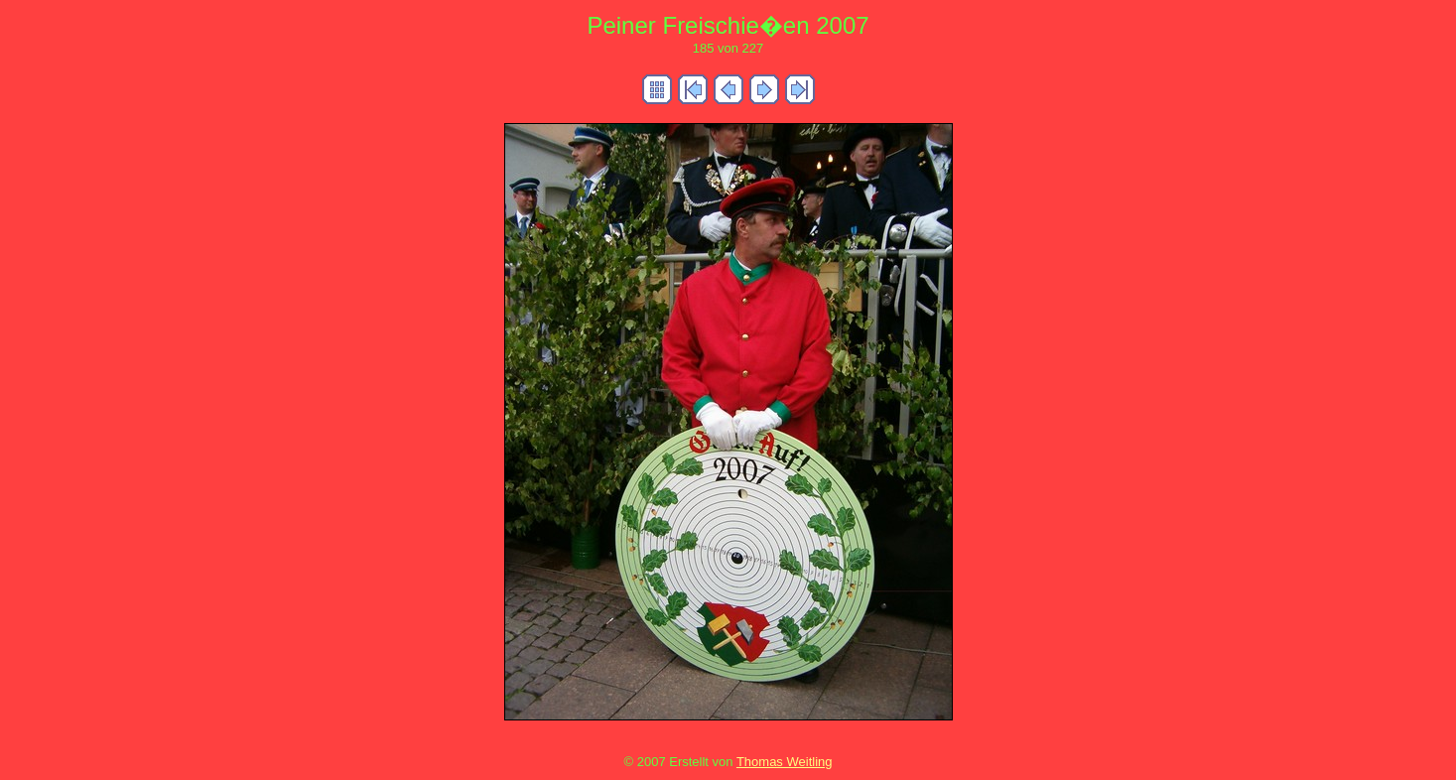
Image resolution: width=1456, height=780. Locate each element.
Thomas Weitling (784, 761)
